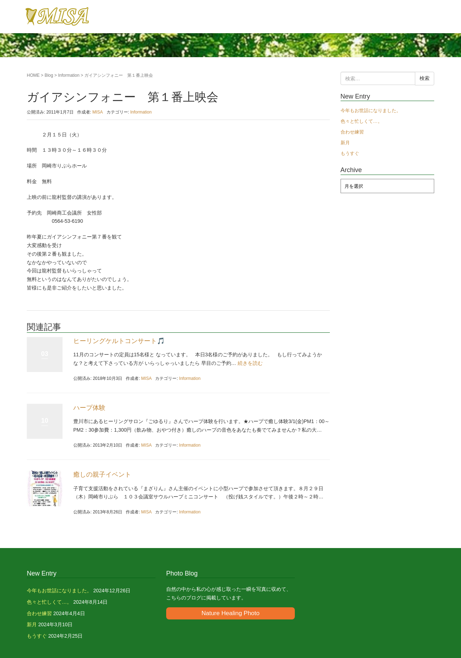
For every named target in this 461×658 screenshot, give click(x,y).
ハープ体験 (89, 407)
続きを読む (250, 363)
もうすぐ (350, 153)
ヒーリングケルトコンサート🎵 (119, 341)
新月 (345, 142)
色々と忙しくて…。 (361, 121)
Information (68, 75)
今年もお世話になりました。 (371, 110)
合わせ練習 (352, 132)
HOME (33, 75)
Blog (49, 75)
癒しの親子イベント (102, 474)
